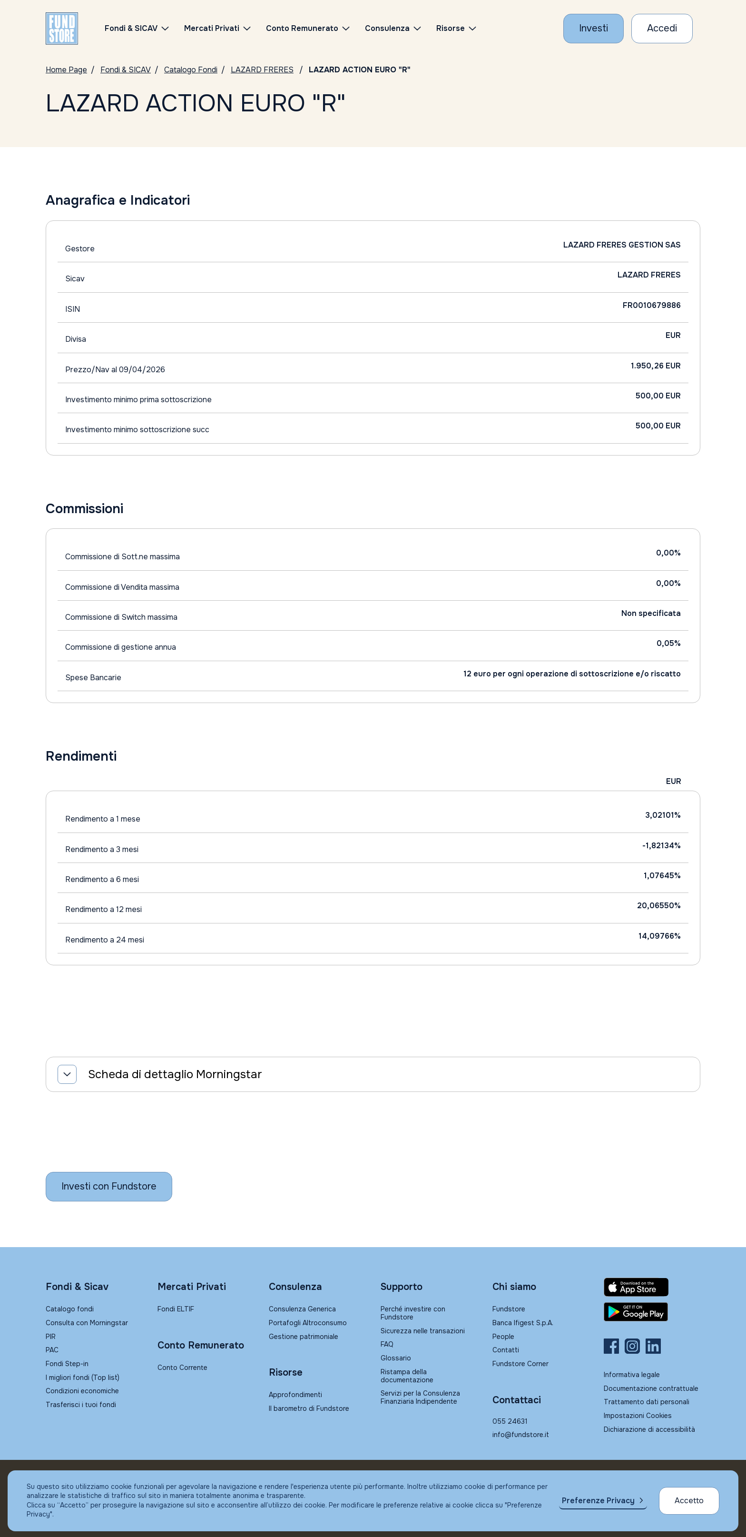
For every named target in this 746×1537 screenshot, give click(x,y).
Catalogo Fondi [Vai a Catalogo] (190, 70)
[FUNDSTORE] (62, 28)
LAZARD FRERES (262, 70)
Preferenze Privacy (598, 1501)
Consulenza (387, 28)
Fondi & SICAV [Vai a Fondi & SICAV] (125, 70)
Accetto (689, 1501)
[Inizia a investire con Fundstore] (109, 1186)
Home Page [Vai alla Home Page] (66, 70)
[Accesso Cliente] (662, 28)
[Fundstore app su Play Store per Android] (652, 1311)
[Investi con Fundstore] (593, 28)
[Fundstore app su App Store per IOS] (652, 1287)
